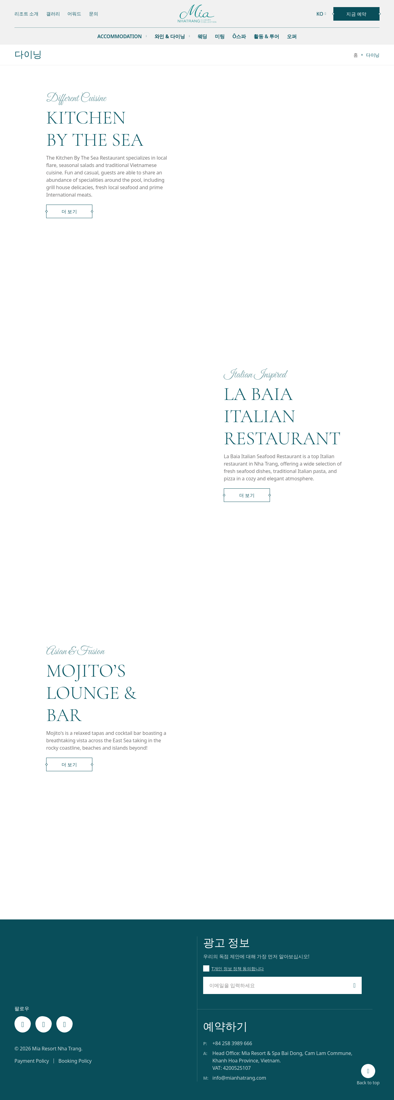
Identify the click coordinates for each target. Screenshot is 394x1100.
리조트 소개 (26, 13)
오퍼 (292, 36)
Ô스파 (239, 36)
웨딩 (202, 36)
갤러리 (53, 13)
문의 (93, 13)
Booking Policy (75, 1060)
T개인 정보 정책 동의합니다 (237, 969)
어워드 (74, 13)
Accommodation (119, 36)
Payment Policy (31, 1060)
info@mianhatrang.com (239, 1077)
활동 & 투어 (266, 36)
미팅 (220, 36)
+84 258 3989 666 (232, 1043)
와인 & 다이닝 (170, 36)
